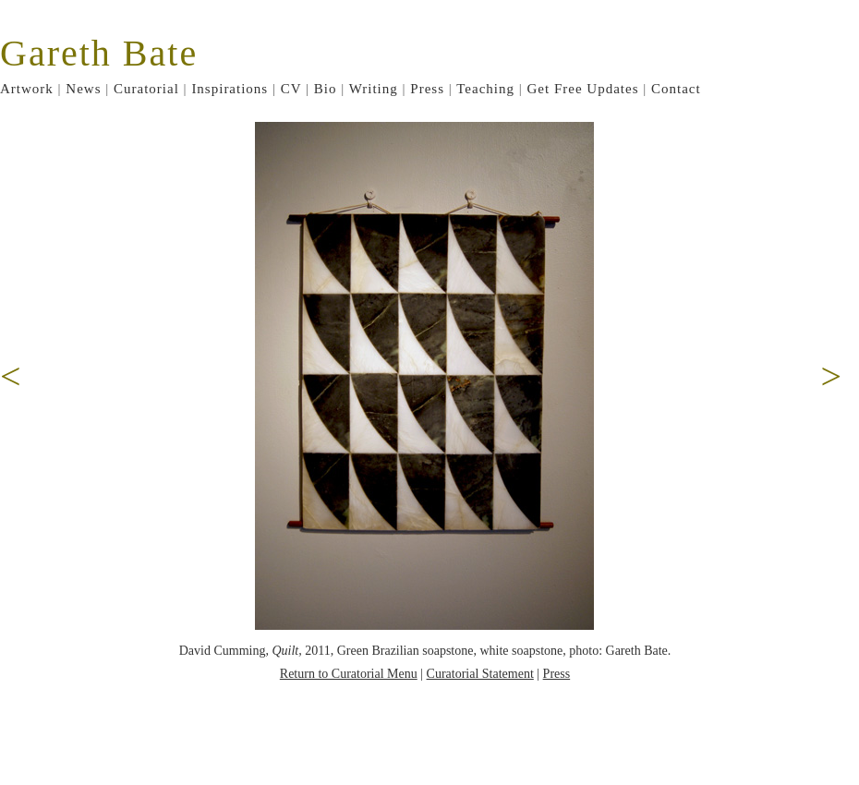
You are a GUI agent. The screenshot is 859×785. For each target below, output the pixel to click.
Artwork (27, 88)
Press (427, 88)
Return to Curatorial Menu (348, 674)
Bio (325, 88)
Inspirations (229, 88)
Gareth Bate (99, 53)
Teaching (485, 88)
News (83, 88)
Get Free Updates (583, 88)
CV (291, 88)
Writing (373, 88)
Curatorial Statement (480, 674)
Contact (676, 88)
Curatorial (146, 88)
